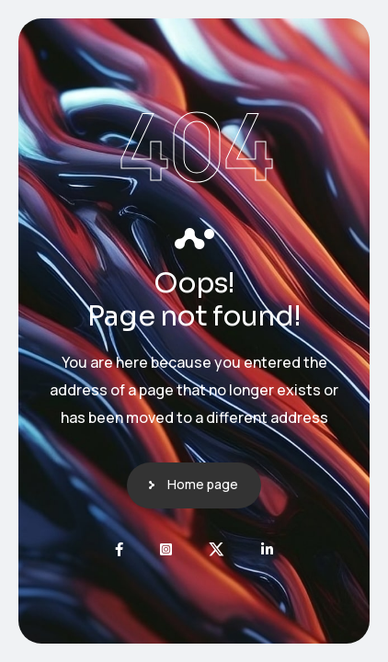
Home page (202, 484)
